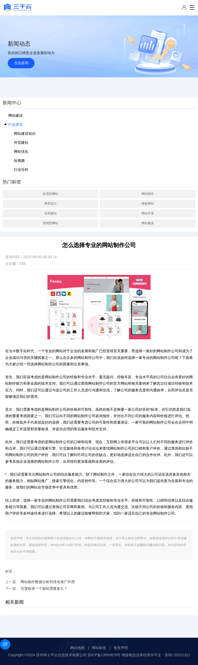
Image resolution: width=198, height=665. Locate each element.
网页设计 (50, 203)
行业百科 (21, 169)
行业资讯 (15, 124)
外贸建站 (21, 142)
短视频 (19, 160)
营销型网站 (50, 223)
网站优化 (21, 151)
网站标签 (99, 648)
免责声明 (120, 648)
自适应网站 (50, 194)
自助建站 (50, 213)
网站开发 (148, 213)
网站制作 (148, 194)
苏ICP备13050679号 (104, 655)
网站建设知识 (25, 133)
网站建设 (15, 115)
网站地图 (77, 648)
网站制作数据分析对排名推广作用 (48, 582)
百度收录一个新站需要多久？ (44, 588)
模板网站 (148, 203)
